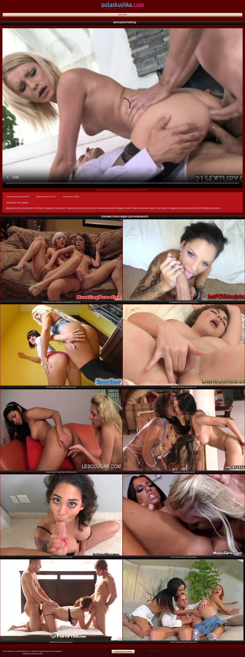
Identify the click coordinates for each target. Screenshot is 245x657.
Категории (122, 14)
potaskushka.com (122, 6)
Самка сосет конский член (61, 557)
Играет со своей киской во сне (183, 387)
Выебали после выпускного (61, 642)
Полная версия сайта (123, 651)
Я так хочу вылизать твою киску (184, 557)
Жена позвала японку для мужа (184, 642)
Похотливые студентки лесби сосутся (61, 472)
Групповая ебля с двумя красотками (61, 387)
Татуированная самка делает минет (183, 302)
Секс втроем (22, 202)
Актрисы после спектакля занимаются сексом (61, 302)
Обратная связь (153, 651)
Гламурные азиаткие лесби (183, 472)
